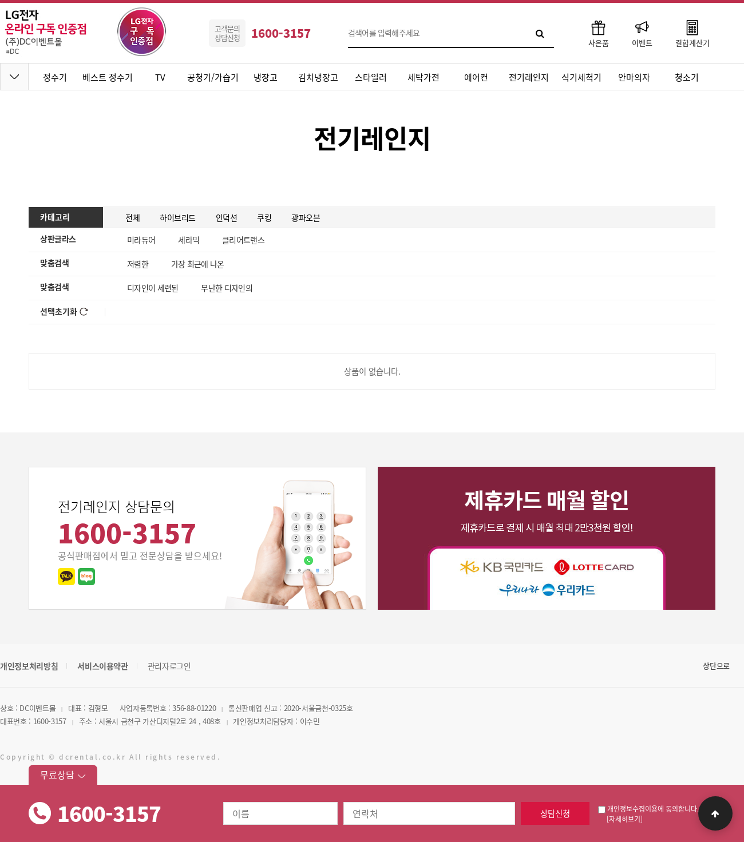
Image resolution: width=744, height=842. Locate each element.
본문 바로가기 (0, 0)
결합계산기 (692, 33)
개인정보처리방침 (29, 666)
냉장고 (266, 77)
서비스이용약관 (102, 666)
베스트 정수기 (107, 77)
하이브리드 (178, 217)
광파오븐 (305, 217)
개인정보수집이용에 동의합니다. (648, 809)
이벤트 (642, 33)
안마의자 (634, 77)
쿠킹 (264, 217)
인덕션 (227, 217)
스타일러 (371, 77)
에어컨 (476, 77)
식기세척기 (581, 77)
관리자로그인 (169, 666)
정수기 (55, 77)
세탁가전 (423, 77)
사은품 (598, 33)
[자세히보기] (625, 819)
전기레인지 (529, 77)
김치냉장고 (318, 77)
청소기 (687, 77)
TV (160, 77)
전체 (132, 217)
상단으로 (716, 665)
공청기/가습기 (213, 77)
